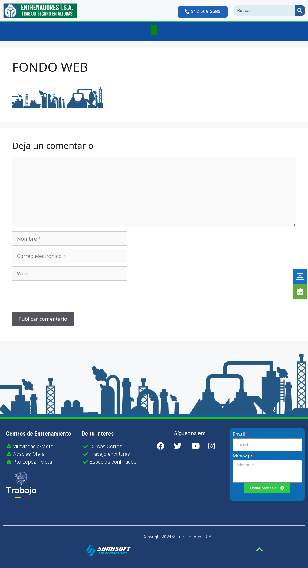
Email (239, 434)
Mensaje (243, 455)
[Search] (300, 10)
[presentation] (53, 296)
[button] (203, 9)
